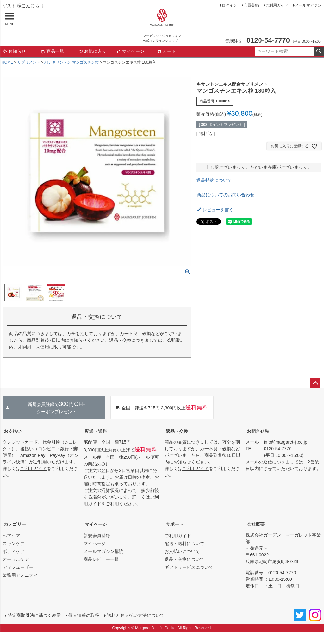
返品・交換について (184, 559)
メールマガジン (308, 5)
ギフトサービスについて (189, 567)
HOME (7, 62)
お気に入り (92, 51)
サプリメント (28, 62)
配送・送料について (184, 543)
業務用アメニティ (20, 575)
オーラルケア (16, 559)
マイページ (130, 51)
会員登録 (251, 5)
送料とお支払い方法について (136, 615)
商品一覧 (52, 51)
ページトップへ (315, 383)
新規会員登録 (97, 535)
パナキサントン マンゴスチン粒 (71, 62)
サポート (175, 524)
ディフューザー (18, 567)
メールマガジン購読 (103, 551)
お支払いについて (182, 551)
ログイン (229, 5)
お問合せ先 (258, 431)
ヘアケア (11, 535)
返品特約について (214, 180)
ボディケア (14, 551)
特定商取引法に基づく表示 (34, 615)
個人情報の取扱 (83, 615)
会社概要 (256, 524)
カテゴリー (15, 524)
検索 (319, 51)
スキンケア (14, 543)
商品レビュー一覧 (101, 559)
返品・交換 (177, 431)
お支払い (13, 431)
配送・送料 (96, 431)
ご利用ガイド (276, 5)
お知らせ (14, 51)
